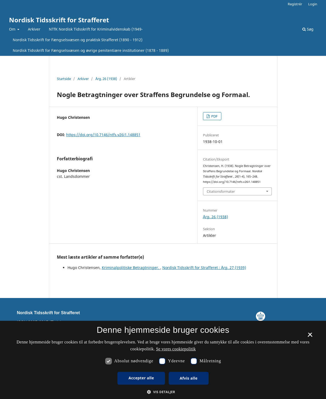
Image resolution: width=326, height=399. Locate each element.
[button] (163, 392)
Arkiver (34, 29)
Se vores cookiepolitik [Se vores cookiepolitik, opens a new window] (176, 349)
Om (12, 29)
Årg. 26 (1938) (106, 78)
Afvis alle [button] (188, 378)
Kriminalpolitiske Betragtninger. (131, 267)
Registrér (295, 4)
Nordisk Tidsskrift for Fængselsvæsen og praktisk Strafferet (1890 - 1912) (77, 39)
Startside (64, 78)
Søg (308, 29)
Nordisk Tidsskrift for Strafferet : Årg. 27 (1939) (204, 267)
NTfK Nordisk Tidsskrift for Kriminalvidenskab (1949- (96, 29)
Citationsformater (221, 191)
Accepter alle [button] (141, 377)
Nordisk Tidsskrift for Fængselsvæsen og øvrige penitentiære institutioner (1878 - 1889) (91, 50)
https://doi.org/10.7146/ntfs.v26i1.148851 (103, 134)
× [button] (310, 336)
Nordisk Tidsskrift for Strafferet (59, 19)
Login (312, 4)
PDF (214, 116)
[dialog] (163, 360)
